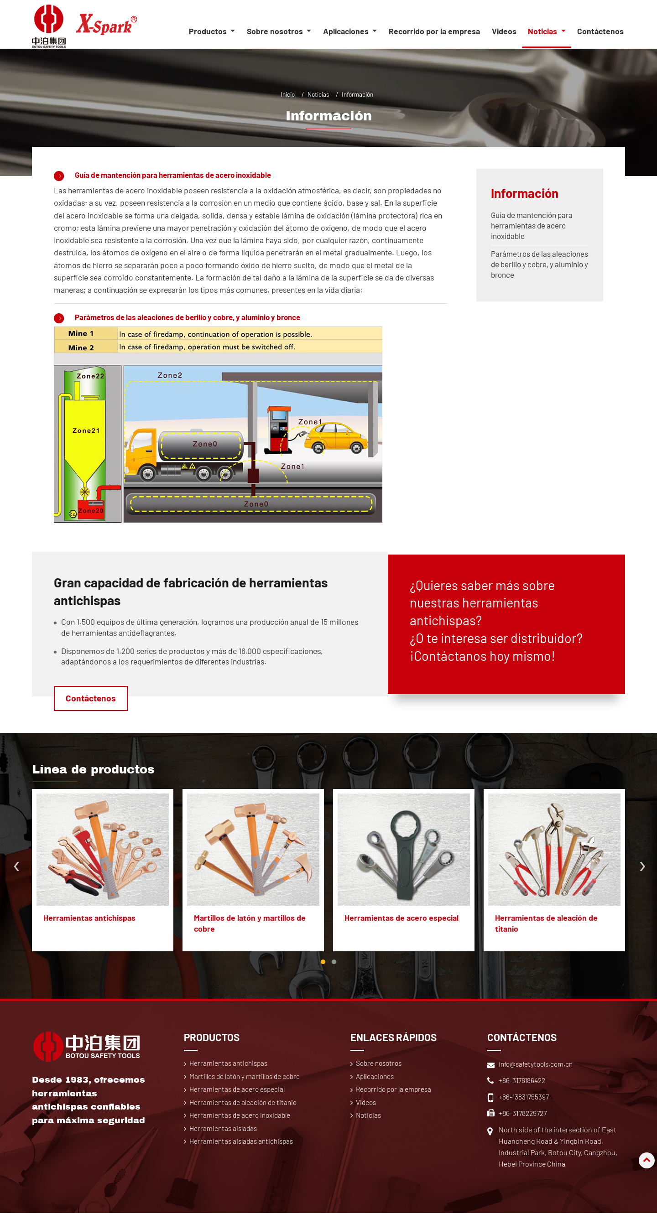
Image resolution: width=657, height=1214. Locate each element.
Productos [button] (209, 31)
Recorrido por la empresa (434, 31)
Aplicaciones (376, 1078)
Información (526, 193)
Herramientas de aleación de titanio (546, 924)
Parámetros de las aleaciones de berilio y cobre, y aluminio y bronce (197, 318)
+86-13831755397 (524, 1097)
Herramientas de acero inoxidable (242, 1127)
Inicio (288, 94)
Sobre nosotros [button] (276, 31)
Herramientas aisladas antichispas (243, 1154)
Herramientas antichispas (90, 919)
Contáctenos (600, 31)
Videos (504, 31)
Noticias (318, 94)
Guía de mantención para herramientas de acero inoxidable (181, 175)
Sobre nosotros (381, 1064)
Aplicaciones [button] (346, 31)
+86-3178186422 (523, 1081)
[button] (323, 962)
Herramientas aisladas (224, 1140)
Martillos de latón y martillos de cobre (250, 924)
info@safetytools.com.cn (538, 1064)
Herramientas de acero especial (402, 919)
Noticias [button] (543, 31)
